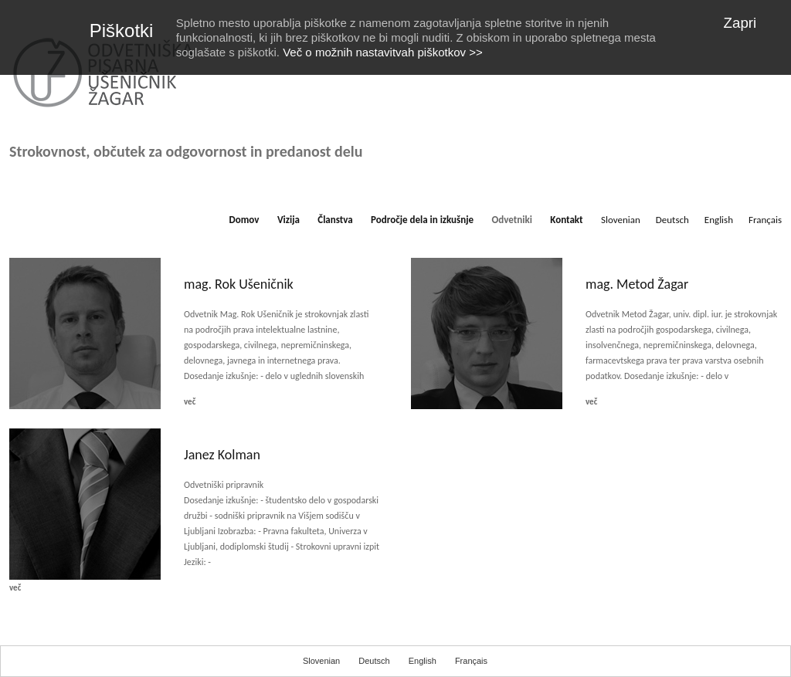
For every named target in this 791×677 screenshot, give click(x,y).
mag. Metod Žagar (637, 284)
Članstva (334, 219)
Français (765, 219)
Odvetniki (512, 219)
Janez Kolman (222, 454)
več (189, 402)
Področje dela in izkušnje (422, 219)
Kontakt (566, 219)
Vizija (288, 219)
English (718, 219)
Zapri (740, 23)
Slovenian (620, 219)
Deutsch (672, 219)
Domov (244, 219)
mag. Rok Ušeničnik (239, 284)
